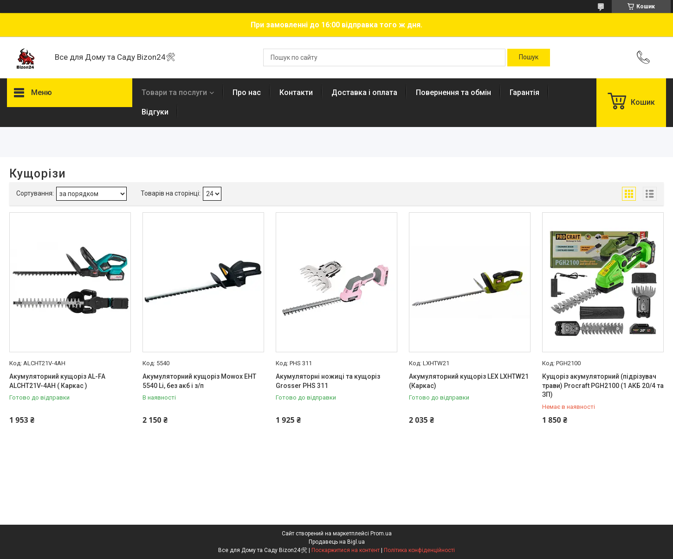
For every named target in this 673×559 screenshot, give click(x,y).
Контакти (296, 92)
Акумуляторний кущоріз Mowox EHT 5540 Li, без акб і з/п (199, 381)
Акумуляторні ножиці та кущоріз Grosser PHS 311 (328, 381)
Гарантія (524, 92)
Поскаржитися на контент (345, 550)
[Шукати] (528, 57)
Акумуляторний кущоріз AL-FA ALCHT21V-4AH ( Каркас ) (57, 381)
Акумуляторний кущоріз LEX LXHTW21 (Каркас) (469, 381)
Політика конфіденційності (419, 550)
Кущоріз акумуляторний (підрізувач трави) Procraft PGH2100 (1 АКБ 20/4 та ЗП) (603, 385)
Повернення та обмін (453, 92)
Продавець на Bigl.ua (337, 542)
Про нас (247, 92)
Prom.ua (381, 533)
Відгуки (155, 112)
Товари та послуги (174, 92)
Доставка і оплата (364, 92)
